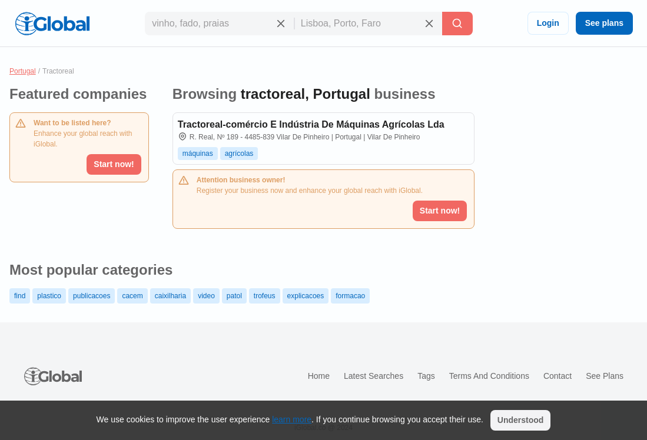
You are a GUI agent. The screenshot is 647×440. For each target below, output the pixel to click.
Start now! (114, 164)
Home (319, 376)
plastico (49, 296)
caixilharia (170, 296)
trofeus (265, 296)
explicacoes (305, 296)
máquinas (198, 153)
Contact (557, 376)
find (19, 296)
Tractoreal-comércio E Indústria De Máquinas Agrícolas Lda (311, 124)
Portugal (22, 71)
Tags (426, 376)
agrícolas (239, 153)
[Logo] (52, 23)
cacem (132, 296)
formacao (350, 296)
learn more (291, 419)
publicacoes (91, 296)
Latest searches (373, 376)
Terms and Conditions (489, 376)
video (206, 296)
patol (234, 296)
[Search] (457, 23)
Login (548, 23)
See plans (604, 23)
